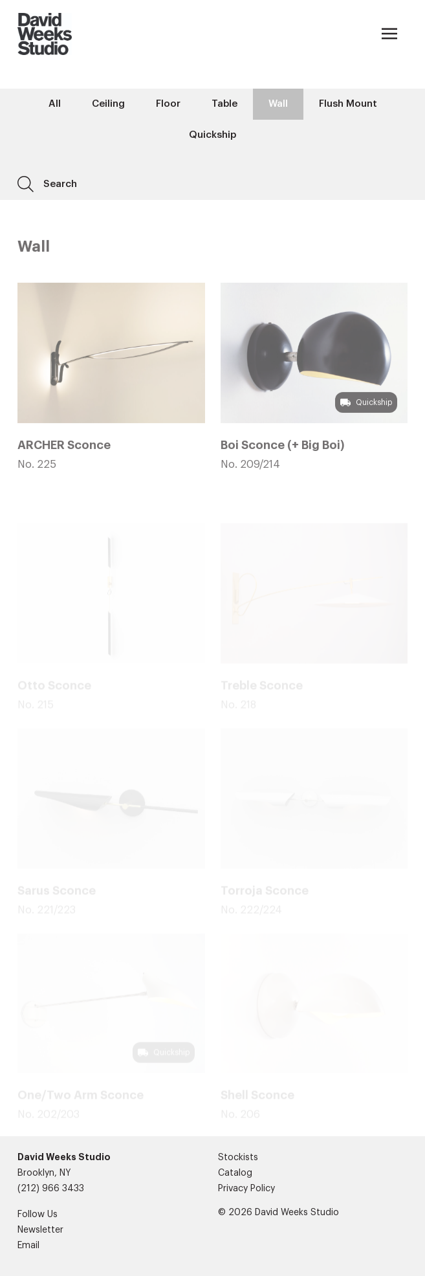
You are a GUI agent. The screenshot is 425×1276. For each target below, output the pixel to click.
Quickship (212, 135)
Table (224, 104)
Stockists (238, 1157)
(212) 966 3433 (50, 1188)
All (55, 104)
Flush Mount (348, 104)
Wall (278, 104)
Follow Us (37, 1214)
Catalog (235, 1173)
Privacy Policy (246, 1188)
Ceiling (108, 104)
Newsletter (40, 1230)
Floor (168, 104)
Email (28, 1245)
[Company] (44, 34)
